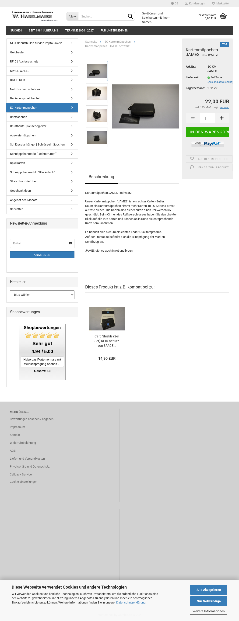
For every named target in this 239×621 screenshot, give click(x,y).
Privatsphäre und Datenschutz (29, 466)
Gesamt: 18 (42, 371)
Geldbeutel (17, 52)
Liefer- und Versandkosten (27, 458)
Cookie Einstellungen (23, 481)
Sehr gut (42, 343)
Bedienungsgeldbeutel (24, 98)
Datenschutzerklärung (130, 602)
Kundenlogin (195, 3)
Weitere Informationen (209, 611)
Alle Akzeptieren (209, 590)
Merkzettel (220, 3)
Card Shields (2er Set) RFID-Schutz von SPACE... (107, 340)
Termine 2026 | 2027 (79, 30)
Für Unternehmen (114, 30)
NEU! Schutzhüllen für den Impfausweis (36, 43)
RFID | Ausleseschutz (24, 61)
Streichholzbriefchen (23, 181)
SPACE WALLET (20, 71)
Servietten (16, 209)
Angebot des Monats (23, 200)
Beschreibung (101, 176)
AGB (13, 450)
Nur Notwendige (209, 601)
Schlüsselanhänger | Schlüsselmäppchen (37, 144)
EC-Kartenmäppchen (23, 107)
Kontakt (15, 435)
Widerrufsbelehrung (23, 442)
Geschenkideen (20, 190)
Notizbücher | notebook (25, 89)
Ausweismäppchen (22, 135)
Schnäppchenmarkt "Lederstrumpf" (33, 154)
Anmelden (42, 255)
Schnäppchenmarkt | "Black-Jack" (32, 172)
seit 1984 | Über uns (43, 30)
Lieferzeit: (193, 77)
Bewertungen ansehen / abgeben (31, 419)
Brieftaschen (18, 117)
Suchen (16, 30)
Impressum (17, 427)
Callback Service (21, 474)
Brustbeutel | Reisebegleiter (28, 126)
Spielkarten (17, 163)
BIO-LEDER (17, 80)
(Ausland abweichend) (220, 81)
